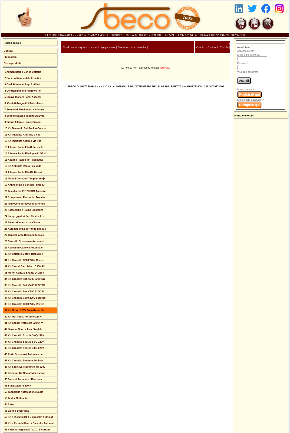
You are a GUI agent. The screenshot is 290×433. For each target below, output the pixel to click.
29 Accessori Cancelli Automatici (23, 247)
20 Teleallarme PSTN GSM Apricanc (25, 191)
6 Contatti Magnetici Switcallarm (23, 103)
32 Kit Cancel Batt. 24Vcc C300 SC (24, 266)
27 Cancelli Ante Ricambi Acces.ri (24, 235)
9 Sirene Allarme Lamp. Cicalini (22, 122)
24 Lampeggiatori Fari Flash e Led (24, 216)
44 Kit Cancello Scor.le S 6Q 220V (24, 341)
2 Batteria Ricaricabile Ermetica (22, 78)
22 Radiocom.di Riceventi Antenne (24, 203)
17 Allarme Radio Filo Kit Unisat (23, 172)
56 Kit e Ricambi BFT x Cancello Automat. (28, 417)
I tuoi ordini (10, 57)
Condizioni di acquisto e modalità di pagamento (89, 47)
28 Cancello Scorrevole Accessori (24, 241)
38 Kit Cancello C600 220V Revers (24, 304)
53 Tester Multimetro (16, 398)
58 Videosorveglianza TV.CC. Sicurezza (27, 429)
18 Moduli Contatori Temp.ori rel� (24, 178)
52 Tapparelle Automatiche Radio (23, 391)
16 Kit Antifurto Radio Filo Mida (22, 166)
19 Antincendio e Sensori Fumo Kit (24, 184)
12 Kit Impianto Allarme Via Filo (22, 140)
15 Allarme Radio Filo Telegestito (23, 159)
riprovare (164, 67)
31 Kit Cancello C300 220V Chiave (24, 260)
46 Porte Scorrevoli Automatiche (23, 354)
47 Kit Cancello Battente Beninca (23, 360)
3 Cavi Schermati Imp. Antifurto (22, 84)
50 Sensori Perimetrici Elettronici (23, 379)
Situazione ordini (244, 115)
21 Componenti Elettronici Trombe (24, 197)
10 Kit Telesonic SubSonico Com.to (25, 128)
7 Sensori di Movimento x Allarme (24, 109)
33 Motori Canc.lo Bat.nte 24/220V (24, 272)
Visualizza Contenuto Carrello (212, 47)
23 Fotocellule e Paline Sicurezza (23, 209)
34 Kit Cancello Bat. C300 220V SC (24, 279)
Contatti (8, 50)
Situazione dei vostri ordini (131, 47)
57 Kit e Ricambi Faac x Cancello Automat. (29, 423)
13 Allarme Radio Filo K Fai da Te (23, 147)
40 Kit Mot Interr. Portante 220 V (23, 316)
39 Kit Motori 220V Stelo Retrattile (24, 310)
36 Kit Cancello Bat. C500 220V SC (24, 291)
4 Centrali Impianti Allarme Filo (22, 90)
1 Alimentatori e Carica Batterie (22, 71)
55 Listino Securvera (16, 410)
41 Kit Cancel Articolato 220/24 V (23, 322)
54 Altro (8, 404)
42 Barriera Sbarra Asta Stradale (23, 329)
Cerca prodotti (12, 63)
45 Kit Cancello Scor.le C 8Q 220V (24, 348)
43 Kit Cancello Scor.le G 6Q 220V (24, 335)
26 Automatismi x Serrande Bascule (25, 228)
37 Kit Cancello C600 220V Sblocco (25, 297)
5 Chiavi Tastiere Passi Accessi (22, 97)
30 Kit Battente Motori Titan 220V (23, 253)
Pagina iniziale (12, 42)
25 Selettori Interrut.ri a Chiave (22, 222)
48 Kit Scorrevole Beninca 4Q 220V (24, 366)
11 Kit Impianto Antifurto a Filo (22, 134)
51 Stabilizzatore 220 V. (17, 385)
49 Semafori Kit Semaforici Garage (24, 373)
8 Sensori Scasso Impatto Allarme (24, 115)
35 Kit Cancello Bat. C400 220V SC (24, 285)
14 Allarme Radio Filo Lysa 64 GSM (25, 153)
